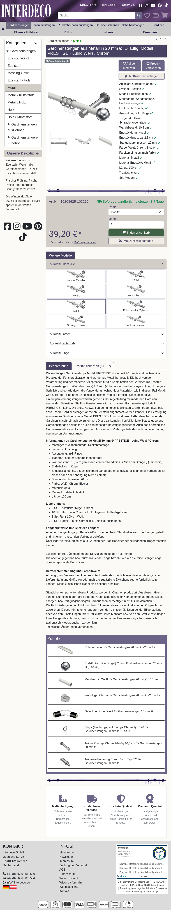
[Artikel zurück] (156, 39)
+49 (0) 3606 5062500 (20, 873)
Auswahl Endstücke (107, 264)
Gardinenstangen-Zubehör (23, 140)
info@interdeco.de (18, 882)
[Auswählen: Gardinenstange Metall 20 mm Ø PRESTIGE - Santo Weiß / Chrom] (76, 276)
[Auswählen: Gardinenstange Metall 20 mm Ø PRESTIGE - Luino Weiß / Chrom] (76, 306)
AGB (62, 869)
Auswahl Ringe (107, 353)
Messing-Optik (18, 73)
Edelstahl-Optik (19, 58)
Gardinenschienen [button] (107, 25)
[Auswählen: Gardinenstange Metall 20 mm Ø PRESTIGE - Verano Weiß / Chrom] (76, 322)
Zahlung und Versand (73, 865)
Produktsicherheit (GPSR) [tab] (93, 366)
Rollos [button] (68, 32)
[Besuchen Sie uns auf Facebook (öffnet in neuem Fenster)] (140, 4)
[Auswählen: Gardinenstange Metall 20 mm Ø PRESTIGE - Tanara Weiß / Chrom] (135, 291)
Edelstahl (14, 65)
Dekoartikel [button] (150, 32)
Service (128, 4)
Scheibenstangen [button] (133, 25)
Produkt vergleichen (153, 65)
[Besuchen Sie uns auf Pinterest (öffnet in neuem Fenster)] (160, 4)
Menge (112, 218)
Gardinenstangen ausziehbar (22, 127)
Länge (112, 206)
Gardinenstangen (21, 51)
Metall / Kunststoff (21, 95)
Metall (12, 88)
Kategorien (21, 43)
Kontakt (64, 891)
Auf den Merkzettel (130, 65)
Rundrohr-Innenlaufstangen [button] (75, 25)
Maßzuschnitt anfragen (141, 76)
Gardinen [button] (158, 25)
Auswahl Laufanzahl (107, 343)
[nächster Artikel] (165, 39)
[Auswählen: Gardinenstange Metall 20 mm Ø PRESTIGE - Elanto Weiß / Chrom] (135, 306)
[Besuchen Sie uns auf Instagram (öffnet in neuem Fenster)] (146, 4)
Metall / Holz (17, 102)
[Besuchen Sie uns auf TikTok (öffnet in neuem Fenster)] (166, 4)
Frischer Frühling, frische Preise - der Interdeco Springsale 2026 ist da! (21, 185)
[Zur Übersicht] (161, 39)
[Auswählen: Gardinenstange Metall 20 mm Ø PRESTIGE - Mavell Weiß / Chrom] (135, 322)
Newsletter (66, 856)
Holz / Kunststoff (20, 117)
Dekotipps (88, 4)
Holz (11, 110)
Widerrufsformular (70, 882)
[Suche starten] (138, 15)
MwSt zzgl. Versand (85, 242)
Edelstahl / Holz (19, 80)
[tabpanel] (106, 502)
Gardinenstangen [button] (18, 25)
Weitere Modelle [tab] (60, 255)
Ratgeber (110, 4)
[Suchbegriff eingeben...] (96, 15)
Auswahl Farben (107, 334)
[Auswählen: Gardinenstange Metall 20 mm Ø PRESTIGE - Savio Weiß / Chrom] (135, 276)
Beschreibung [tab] (58, 366)
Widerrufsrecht (68, 878)
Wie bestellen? (68, 886)
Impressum (66, 861)
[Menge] (136, 224)
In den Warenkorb (136, 232)
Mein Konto (66, 852)
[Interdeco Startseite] (26, 10)
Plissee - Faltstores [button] (26, 32)
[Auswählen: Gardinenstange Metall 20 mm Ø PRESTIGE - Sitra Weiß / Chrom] (76, 291)
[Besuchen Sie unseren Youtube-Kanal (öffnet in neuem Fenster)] (153, 4)
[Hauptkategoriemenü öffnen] (3, 29)
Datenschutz (67, 873)
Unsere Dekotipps (23, 153)
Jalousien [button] (109, 32)
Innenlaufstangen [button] (44, 25)
